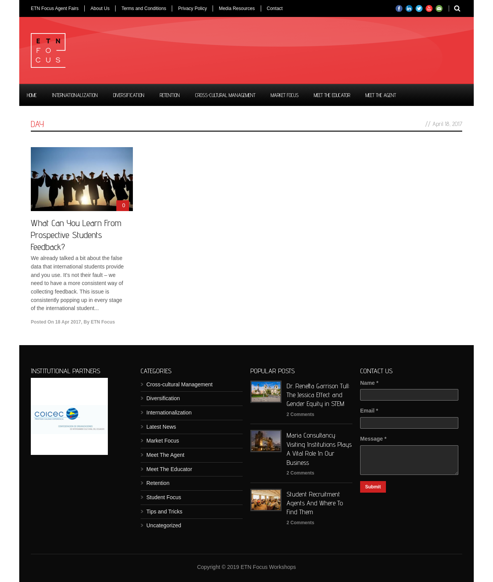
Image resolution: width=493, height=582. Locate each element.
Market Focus (284, 95)
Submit (373, 487)
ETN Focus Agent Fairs (55, 8)
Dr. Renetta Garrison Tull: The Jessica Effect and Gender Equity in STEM (318, 395)
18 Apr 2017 (68, 322)
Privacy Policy (192, 8)
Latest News (161, 427)
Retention (170, 95)
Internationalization (75, 95)
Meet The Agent (381, 95)
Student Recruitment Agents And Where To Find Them (315, 503)
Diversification (128, 95)
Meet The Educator (332, 95)
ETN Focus (103, 322)
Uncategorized (163, 525)
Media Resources (237, 8)
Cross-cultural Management (225, 95)
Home (32, 95)
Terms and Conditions (143, 8)
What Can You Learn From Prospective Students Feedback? (76, 234)
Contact (275, 8)
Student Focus (163, 497)
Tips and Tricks (164, 511)
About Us (100, 8)
